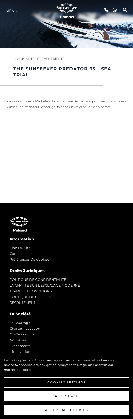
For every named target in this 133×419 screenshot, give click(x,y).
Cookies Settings (66, 382)
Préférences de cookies (29, 259)
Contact (16, 253)
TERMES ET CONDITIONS (31, 291)
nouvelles (18, 340)
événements (20, 346)
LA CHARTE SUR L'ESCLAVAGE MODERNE (45, 285)
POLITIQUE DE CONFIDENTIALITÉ (38, 279)
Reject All (66, 396)
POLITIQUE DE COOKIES (30, 297)
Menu (11, 10)
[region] (66, 386)
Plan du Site (20, 248)
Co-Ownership (22, 334)
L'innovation (20, 351)
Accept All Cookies (66, 410)
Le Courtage (20, 323)
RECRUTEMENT (22, 302)
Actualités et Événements (38, 58)
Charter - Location (25, 328)
